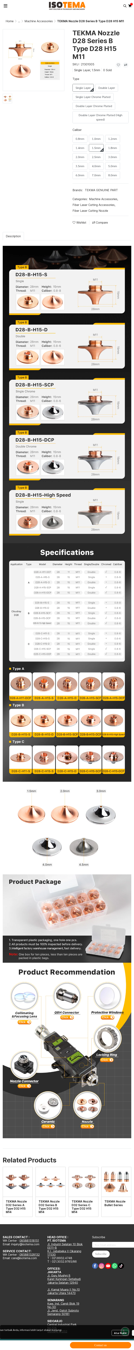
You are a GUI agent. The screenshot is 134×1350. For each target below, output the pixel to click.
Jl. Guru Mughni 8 (58, 1275)
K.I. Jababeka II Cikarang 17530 (64, 1252)
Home (10, 21)
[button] (124, 5)
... (19, 21)
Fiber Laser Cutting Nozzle (90, 210)
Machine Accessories (38, 21)
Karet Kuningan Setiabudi (64, 1279)
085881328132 (29, 1254)
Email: (7, 1258)
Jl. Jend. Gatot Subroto (63, 1310)
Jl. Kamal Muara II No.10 (63, 1289)
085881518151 (29, 1240)
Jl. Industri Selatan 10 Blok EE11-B (65, 1245)
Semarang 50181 (58, 1314)
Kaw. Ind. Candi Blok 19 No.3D (63, 1305)
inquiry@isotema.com (25, 1244)
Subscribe (101, 1253)
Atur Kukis (120, 1333)
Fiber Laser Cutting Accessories (94, 205)
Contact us (100, 1345)
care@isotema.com (24, 1258)
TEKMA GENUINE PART (101, 190)
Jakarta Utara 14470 (61, 1293)
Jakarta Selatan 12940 (62, 1282)
